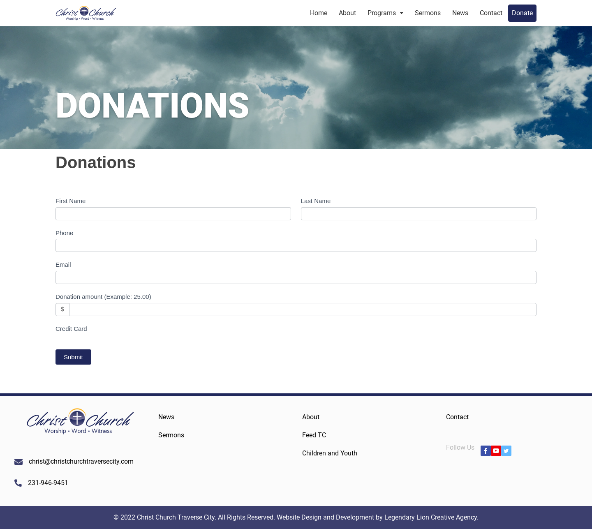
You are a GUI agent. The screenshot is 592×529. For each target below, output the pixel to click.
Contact (491, 13)
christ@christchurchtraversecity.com (81, 461)
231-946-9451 (48, 483)
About (347, 13)
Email (63, 264)
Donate (522, 13)
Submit (73, 356)
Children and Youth (329, 453)
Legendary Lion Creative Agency (430, 517)
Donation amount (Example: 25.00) (103, 296)
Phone (64, 232)
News (460, 13)
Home (318, 13)
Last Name (316, 200)
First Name (71, 200)
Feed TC (314, 435)
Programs (382, 13)
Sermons (428, 13)
